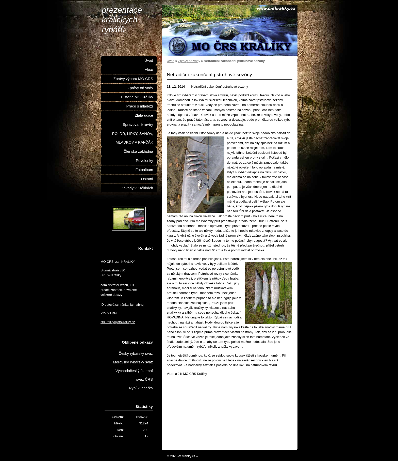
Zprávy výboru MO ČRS (133, 79)
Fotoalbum (144, 170)
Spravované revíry (138, 124)
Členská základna (138, 151)
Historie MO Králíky (137, 97)
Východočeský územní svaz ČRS (134, 375)
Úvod (170, 61)
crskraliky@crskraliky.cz (118, 322)
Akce (149, 70)
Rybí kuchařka (141, 388)
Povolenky (144, 161)
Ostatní (147, 179)
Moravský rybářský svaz (133, 362)
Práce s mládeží (139, 106)
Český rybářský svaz (136, 353)
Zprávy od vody (189, 61)
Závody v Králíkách (137, 188)
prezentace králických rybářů (122, 19)
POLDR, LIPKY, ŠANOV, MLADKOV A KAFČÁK (132, 138)
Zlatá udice (144, 115)
